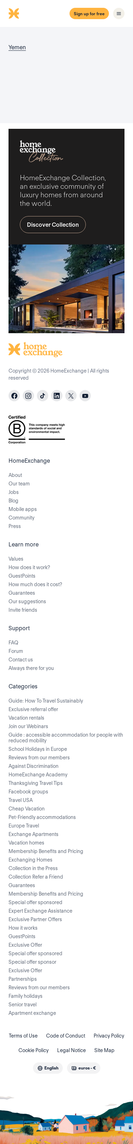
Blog (13, 501)
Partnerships (23, 979)
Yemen (17, 47)
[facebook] (14, 395)
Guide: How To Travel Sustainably (46, 701)
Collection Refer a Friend (36, 877)
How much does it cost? (35, 584)
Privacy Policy (109, 1036)
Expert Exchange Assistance (40, 911)
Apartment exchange (32, 1013)
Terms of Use (23, 1036)
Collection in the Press (33, 868)
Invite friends (23, 610)
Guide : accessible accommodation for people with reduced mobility (66, 737)
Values (16, 559)
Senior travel (23, 1004)
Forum (16, 651)
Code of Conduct (65, 1036)
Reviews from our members (39, 757)
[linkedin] (56, 395)
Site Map (104, 1050)
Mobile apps (23, 509)
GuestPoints (22, 576)
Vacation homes (26, 843)
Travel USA (21, 800)
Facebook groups (28, 791)
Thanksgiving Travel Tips (36, 783)
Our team (19, 483)
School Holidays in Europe (38, 749)
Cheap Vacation (27, 809)
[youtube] (85, 395)
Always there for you (31, 668)
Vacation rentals (26, 718)
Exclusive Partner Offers (35, 919)
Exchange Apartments (34, 834)
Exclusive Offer (25, 945)
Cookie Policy (33, 1050)
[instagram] (28, 395)
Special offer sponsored (35, 902)
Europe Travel (24, 826)
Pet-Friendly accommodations (42, 817)
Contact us (21, 659)
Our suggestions (27, 601)
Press (15, 526)
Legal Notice (71, 1050)
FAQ (13, 642)
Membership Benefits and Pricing (46, 851)
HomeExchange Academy (38, 774)
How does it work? (29, 567)
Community (21, 518)
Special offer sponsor (32, 962)
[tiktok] (42, 395)
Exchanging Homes (30, 860)
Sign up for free (89, 13)
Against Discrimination (34, 766)
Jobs (14, 492)
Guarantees (22, 593)
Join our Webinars (28, 726)
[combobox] (48, 1068)
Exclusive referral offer (33, 709)
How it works (23, 928)
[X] (71, 395)
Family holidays (26, 996)
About (15, 475)
